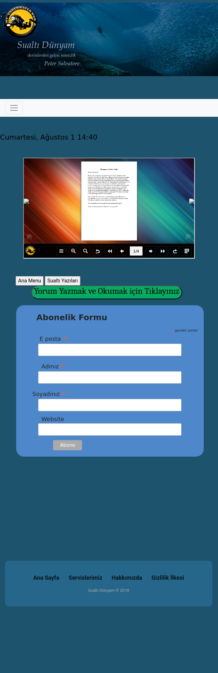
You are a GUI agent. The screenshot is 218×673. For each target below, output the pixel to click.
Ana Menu (29, 281)
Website (48, 419)
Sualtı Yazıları (62, 281)
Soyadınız (49, 394)
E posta (49, 338)
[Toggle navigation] (14, 108)
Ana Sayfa (46, 577)
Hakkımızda (127, 577)
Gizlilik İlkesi (168, 577)
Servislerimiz (85, 577)
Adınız (48, 366)
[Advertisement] (109, 501)
